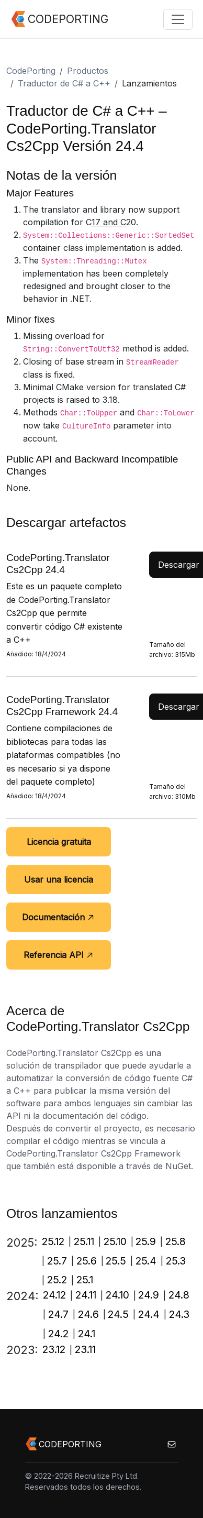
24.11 (85, 1295)
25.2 (57, 1279)
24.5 (118, 1314)
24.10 (117, 1295)
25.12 (53, 1241)
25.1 (84, 1279)
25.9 (146, 1241)
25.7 (57, 1261)
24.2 (58, 1333)
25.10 (115, 1241)
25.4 (146, 1261)
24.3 (179, 1314)
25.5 (116, 1261)
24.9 (148, 1295)
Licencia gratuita (59, 842)
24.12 (54, 1295)
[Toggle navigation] (178, 19)
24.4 (149, 1314)
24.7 (58, 1314)
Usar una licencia (58, 879)
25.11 (84, 1241)
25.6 (86, 1261)
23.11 (85, 1349)
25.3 (176, 1261)
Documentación (58, 917)
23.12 (53, 1349)
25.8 (175, 1241)
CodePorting (30, 70)
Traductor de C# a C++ (64, 83)
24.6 (88, 1314)
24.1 (86, 1333)
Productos (87, 70)
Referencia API (59, 955)
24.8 (178, 1295)
